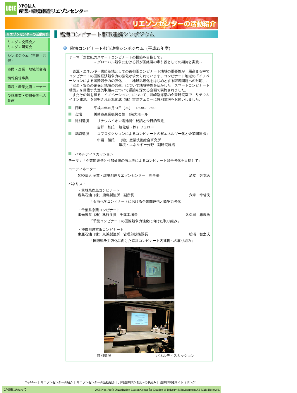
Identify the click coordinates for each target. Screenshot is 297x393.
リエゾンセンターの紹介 (57, 382)
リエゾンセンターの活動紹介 (96, 382)
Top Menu (31, 382)
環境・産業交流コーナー (27, 87)
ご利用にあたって (15, 389)
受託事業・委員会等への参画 (27, 98)
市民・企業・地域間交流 (27, 69)
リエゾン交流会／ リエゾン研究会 (22, 44)
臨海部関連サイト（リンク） (179, 382)
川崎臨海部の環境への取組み (137, 382)
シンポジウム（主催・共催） (27, 58)
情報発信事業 (18, 78)
